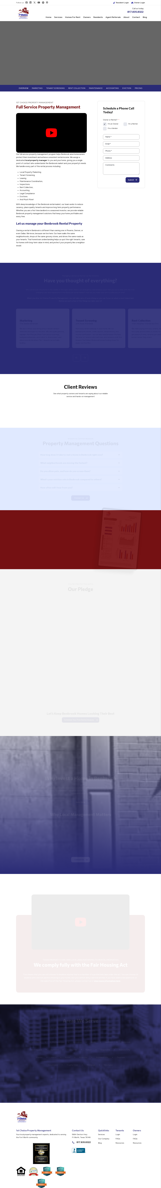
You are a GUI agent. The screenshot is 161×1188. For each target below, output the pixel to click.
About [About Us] (126, 17)
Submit (114, 66)
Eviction (126, 88)
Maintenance (96, 88)
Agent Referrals (113, 17)
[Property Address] (72, 66)
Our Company (103, 1139)
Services (101, 1134)
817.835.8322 (135, 11)
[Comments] (121, 168)
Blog (145, 17)
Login (118, 1134)
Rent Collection (76, 88)
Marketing (37, 88)
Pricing (138, 88)
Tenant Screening (55, 88)
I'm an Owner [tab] (113, 124)
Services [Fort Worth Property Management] (58, 17)
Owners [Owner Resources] (87, 17)
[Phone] (121, 151)
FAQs (118, 1139)
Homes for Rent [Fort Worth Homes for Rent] (72, 17)
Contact (136, 17)
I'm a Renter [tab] (133, 124)
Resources (120, 1143)
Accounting (112, 88)
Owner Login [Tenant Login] (138, 3)
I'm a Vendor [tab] (113, 128)
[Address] (121, 158)
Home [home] (48, 17)
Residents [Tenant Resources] (98, 17)
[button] (27, 3)
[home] (23, 13)
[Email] (121, 144)
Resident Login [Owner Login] (121, 3)
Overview (23, 88)
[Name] (121, 137)
